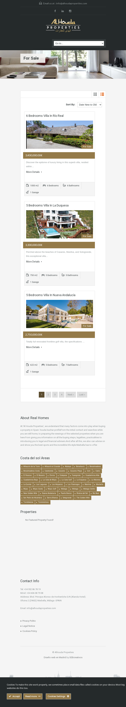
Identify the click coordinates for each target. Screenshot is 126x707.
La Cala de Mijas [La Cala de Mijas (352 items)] (50, 480)
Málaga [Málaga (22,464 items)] (64, 489)
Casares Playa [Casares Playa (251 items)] (76, 471)
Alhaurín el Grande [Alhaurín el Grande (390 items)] (52, 466)
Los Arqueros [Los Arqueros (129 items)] (57, 484)
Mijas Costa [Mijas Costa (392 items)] (38, 489)
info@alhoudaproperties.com (71, 3)
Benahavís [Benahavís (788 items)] (80, 466)
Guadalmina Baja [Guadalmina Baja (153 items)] (30, 480)
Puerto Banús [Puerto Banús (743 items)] (66, 493)
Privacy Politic (29, 621)
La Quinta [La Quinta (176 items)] (27, 484)
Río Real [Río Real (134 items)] (96, 493)
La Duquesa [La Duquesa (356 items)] (81, 480)
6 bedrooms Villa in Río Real (45, 115)
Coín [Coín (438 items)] (88, 471)
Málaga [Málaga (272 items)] (75, 489)
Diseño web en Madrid (55, 657)
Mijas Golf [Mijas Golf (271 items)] (52, 489)
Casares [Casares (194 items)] (61, 471)
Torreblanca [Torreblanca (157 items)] (28, 502)
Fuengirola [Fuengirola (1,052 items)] (76, 475)
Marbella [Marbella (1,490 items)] (99, 484)
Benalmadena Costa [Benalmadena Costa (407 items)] (31, 471)
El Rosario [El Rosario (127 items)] (41, 475)
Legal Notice (28, 626)
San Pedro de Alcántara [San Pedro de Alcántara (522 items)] (32, 498)
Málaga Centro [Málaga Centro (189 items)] (89, 489)
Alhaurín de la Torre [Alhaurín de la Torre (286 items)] (31, 466)
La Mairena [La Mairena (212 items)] (96, 480)
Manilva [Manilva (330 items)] (88, 484)
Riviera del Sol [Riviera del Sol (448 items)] (82, 493)
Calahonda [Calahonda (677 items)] (49, 471)
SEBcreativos (75, 657)
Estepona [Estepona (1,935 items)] (63, 475)
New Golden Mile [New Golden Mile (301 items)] (30, 493)
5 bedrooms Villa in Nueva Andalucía (50, 295)
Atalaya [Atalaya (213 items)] (68, 466)
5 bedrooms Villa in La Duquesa (47, 205)
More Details (34, 172)
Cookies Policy (29, 631)
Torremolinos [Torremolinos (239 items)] (43, 502)
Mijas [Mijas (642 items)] (25, 489)
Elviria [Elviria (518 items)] (52, 475)
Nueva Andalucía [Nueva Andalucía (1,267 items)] (49, 493)
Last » (82, 394)
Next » (71, 394)
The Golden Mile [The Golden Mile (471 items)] (83, 498)
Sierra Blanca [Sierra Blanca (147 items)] (52, 498)
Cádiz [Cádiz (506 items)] (97, 471)
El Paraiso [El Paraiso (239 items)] (27, 475)
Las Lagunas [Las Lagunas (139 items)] (41, 484)
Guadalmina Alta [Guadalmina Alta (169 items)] (92, 475)
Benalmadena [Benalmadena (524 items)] (95, 466)
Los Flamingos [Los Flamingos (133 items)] (74, 484)
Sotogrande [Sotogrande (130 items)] (67, 498)
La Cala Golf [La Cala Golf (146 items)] (67, 480)
